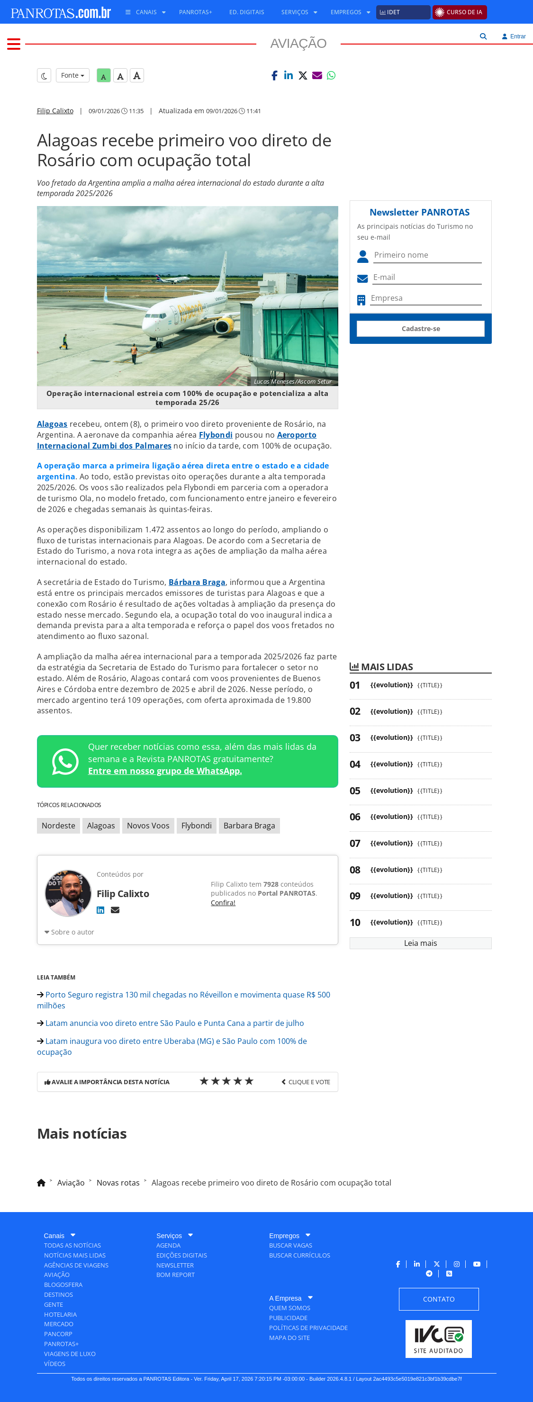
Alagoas (101, 825)
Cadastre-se (421, 328)
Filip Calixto (55, 110)
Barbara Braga (249, 825)
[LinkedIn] (100, 910)
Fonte (72, 75)
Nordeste (58, 825)
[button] (274, 75)
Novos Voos (148, 825)
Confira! (223, 902)
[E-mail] (115, 910)
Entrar (514, 36)
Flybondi (196, 825)
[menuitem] (142, 12)
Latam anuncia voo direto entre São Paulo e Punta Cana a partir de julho (170, 1023)
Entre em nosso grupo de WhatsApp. (165, 770)
